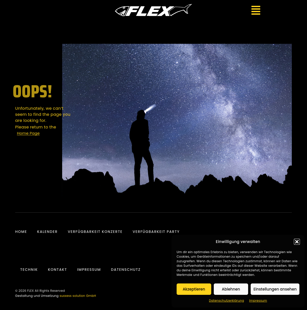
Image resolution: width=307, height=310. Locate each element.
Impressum (258, 300)
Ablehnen (231, 289)
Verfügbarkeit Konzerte (95, 231)
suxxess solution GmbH (78, 296)
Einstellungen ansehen (275, 289)
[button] (296, 241)
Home (21, 231)
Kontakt (57, 269)
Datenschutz (125, 269)
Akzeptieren (194, 289)
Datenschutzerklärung (226, 300)
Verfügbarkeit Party (156, 231)
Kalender (47, 231)
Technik (29, 269)
